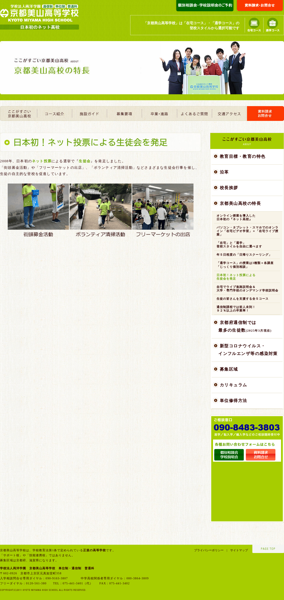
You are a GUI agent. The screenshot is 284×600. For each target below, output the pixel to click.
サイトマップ (237, 550)
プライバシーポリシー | (210, 550)
